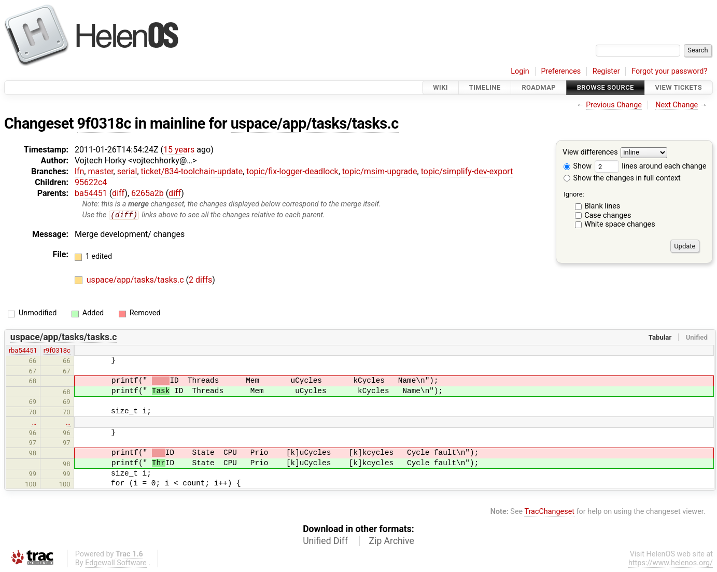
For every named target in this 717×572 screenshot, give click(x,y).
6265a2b (147, 193)
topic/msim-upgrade (379, 171)
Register (606, 71)
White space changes (619, 224)
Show (578, 166)
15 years (178, 150)
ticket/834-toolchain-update (192, 171)
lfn (79, 171)
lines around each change (651, 166)
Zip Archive (391, 541)
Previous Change (614, 105)
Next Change (676, 105)
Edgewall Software (116, 563)
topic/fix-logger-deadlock (292, 171)
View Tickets (678, 87)
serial (127, 171)
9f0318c (104, 123)
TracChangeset (549, 512)
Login (520, 71)
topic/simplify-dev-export (467, 171)
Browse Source (605, 87)
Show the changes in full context (622, 178)
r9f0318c (57, 351)
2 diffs (200, 280)
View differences (590, 152)
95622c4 (91, 182)
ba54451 (91, 193)
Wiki (440, 87)
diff (118, 193)
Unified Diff (325, 541)
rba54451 (23, 351)
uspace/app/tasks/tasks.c (315, 123)
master (100, 171)
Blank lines (602, 206)
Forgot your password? (669, 71)
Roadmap (539, 87)
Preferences (561, 71)
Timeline (485, 87)
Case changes (607, 215)
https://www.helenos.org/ (670, 563)
